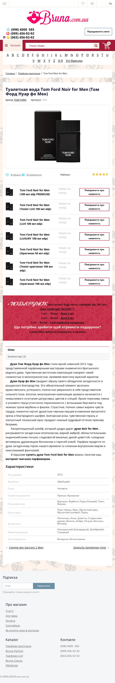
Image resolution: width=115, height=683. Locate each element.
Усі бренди (74, 61)
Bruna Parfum (14, 651)
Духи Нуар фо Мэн (22, 381)
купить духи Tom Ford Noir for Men (50, 454)
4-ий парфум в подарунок (67, 322)
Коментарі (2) (17, 356)
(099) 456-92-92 (22, 33)
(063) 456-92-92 (22, 37)
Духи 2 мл (67, 313)
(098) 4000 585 (22, 29)
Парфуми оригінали (18, 646)
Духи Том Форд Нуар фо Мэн (30, 364)
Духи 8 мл (67, 318)
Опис (11, 350)
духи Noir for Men (86, 428)
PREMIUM (12, 665)
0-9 (60, 61)
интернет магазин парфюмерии (28, 459)
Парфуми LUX (14, 656)
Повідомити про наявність (94, 192)
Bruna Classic (14, 660)
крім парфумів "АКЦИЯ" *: (57, 309)
